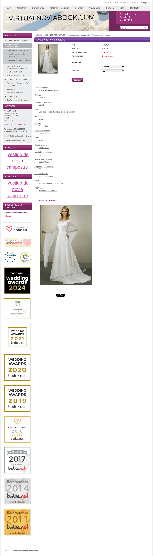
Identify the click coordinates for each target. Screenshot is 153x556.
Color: (74, 66)
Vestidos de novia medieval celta (78, 35)
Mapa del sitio (123, 2)
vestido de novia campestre (18, 161)
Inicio (109, 2)
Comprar (78, 80)
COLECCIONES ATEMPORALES (53, 35)
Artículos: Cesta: (128, 17)
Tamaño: (75, 71)
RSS (136, 2)
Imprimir (146, 2)
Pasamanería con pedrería (16, 212)
